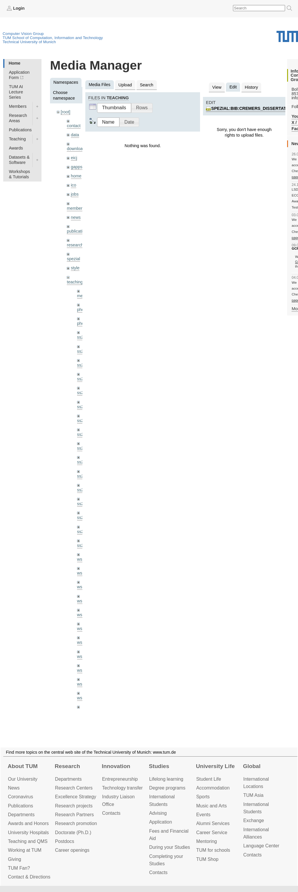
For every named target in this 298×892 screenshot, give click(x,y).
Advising (158, 813)
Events (203, 814)
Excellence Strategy (75, 796)
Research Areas (18, 118)
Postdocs (64, 841)
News (14, 787)
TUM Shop (207, 859)
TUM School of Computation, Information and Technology (53, 38)
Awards (16, 148)
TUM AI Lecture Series (16, 92)
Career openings (72, 850)
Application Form (19, 75)
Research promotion (76, 823)
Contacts (111, 813)
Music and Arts (211, 805)
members (75, 208)
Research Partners (74, 814)
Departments (21, 814)
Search (146, 85)
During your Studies (169, 847)
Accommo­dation (213, 787)
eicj (74, 157)
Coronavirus (20, 796)
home (76, 176)
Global (252, 766)
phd (80, 309)
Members (17, 106)
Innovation (116, 766)
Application (160, 821)
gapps (76, 166)
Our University (22, 779)
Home (14, 63)
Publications (20, 129)
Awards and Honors (28, 823)
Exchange (253, 820)
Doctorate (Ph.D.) (73, 832)
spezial (73, 258)
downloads (77, 148)
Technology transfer (122, 787)
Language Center (261, 845)
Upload (125, 85)
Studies (159, 766)
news (76, 217)
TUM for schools (213, 850)
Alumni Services (212, 823)
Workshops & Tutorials (19, 174)
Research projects (74, 805)
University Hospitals (28, 832)
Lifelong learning (166, 779)
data (75, 134)
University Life (215, 766)
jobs (75, 194)
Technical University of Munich (29, 42)
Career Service (211, 832)
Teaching (17, 139)
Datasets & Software (19, 160)
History (251, 87)
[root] (65, 112)
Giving (14, 859)
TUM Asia (253, 795)
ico (73, 185)
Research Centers (74, 787)
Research (67, 766)
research (75, 245)
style (75, 268)
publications (78, 231)
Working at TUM (24, 850)
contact (73, 125)
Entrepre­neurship (120, 779)
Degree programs (167, 787)
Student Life (208, 779)
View (217, 87)
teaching (75, 282)
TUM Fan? (19, 868)
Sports (203, 796)
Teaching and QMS (28, 841)
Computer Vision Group (23, 33)
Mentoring (206, 841)
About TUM (23, 766)
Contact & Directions (29, 876)
